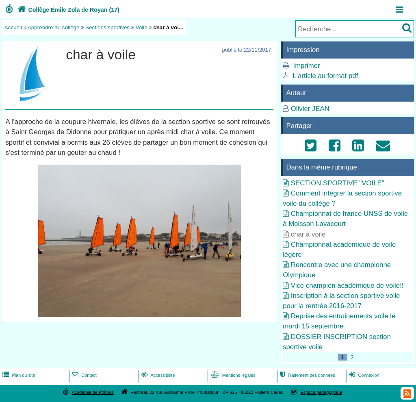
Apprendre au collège (54, 27)
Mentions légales (232, 375)
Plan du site (18, 375)
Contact (83, 375)
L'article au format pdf (325, 76)
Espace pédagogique (321, 392)
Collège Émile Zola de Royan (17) (67, 10)
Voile (141, 27)
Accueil (13, 27)
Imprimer (306, 66)
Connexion (363, 375)
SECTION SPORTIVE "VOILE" (337, 183)
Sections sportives (107, 27)
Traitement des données (306, 375)
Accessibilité (157, 375)
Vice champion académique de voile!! (347, 285)
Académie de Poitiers (92, 392)
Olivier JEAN (310, 109)
